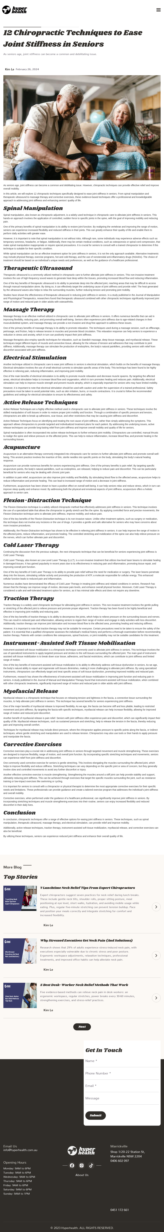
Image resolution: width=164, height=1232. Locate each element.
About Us (82, 1175)
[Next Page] (82, 1026)
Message (92, 1097)
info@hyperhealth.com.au (20, 1149)
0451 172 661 (119, 1209)
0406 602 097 (119, 1160)
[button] (158, 10)
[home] (15, 10)
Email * (91, 1085)
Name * (91, 1060)
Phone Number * (98, 1072)
